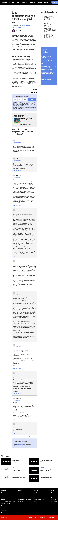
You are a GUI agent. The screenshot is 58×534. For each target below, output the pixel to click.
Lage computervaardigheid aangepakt (46, 478)
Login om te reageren (17, 153)
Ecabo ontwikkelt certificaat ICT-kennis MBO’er (19, 478)
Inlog (35, 501)
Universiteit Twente (16, 27)
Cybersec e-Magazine (5, 503)
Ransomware (3, 510)
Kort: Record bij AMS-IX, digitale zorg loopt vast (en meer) (47, 74)
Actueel (23, 25)
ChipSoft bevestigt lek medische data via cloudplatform (47, 79)
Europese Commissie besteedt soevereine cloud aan (46, 56)
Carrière (28, 25)
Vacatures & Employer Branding (24, 499)
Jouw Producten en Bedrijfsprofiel (25, 494)
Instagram (55, 501)
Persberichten (20, 501)
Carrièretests (3, 492)
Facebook (55, 492)
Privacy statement (51, 517)
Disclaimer (30, 517)
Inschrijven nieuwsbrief (39, 499)
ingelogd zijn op (20, 444)
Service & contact (38, 497)
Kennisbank (3, 494)
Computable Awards (5, 497)
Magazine (3, 499)
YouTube (54, 499)
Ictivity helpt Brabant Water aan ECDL (47, 461)
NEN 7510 (3, 512)
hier (13, 108)
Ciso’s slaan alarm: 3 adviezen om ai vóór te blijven (47, 62)
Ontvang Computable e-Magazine (8, 501)
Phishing (3, 508)
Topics (2, 505)
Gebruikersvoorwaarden (40, 517)
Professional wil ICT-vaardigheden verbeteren (17, 461)
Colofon (36, 492)
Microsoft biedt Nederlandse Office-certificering (18, 469)
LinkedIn (54, 497)
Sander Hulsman (19, 30)
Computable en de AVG (39, 494)
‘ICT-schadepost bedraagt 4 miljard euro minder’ (46, 469)
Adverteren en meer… (22, 492)
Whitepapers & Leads (22, 497)
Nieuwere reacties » (33, 137)
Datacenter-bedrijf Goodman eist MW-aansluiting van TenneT (47, 68)
